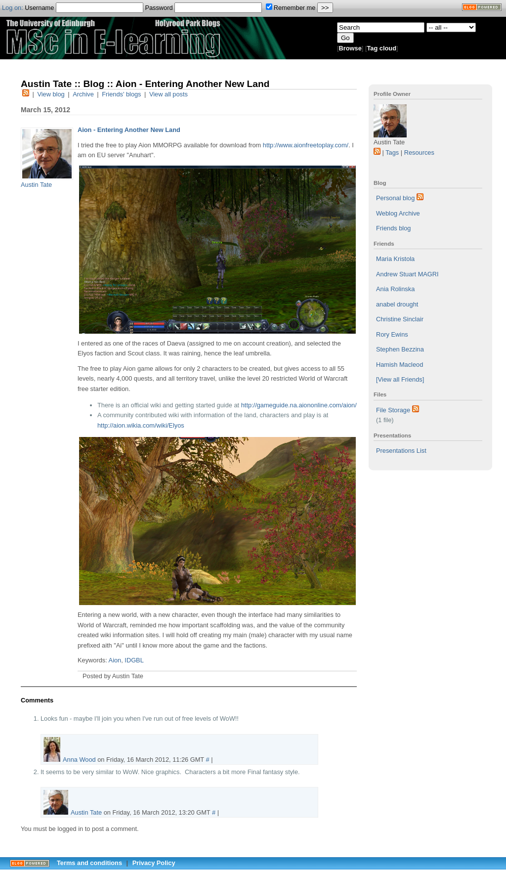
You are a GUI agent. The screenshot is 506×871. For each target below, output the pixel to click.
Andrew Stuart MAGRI (407, 274)
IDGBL (134, 660)
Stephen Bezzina (400, 349)
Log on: (12, 7)
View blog (50, 94)
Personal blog (395, 198)
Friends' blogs (121, 94)
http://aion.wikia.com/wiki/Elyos (140, 425)
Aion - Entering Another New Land (129, 129)
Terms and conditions (89, 863)
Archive (83, 94)
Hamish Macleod (399, 364)
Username (84, 7)
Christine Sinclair (399, 319)
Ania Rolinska (395, 289)
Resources (419, 152)
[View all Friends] (400, 379)
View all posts (168, 94)
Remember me (291, 7)
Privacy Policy (153, 863)
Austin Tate (36, 184)
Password (203, 7)
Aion (115, 660)
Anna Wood (79, 759)
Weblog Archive (398, 213)
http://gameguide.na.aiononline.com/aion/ (299, 405)
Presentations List (401, 450)
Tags (392, 152)
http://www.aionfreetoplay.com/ (305, 145)
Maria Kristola (395, 258)
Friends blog (393, 228)
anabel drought (397, 304)
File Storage (393, 410)
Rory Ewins (392, 334)
